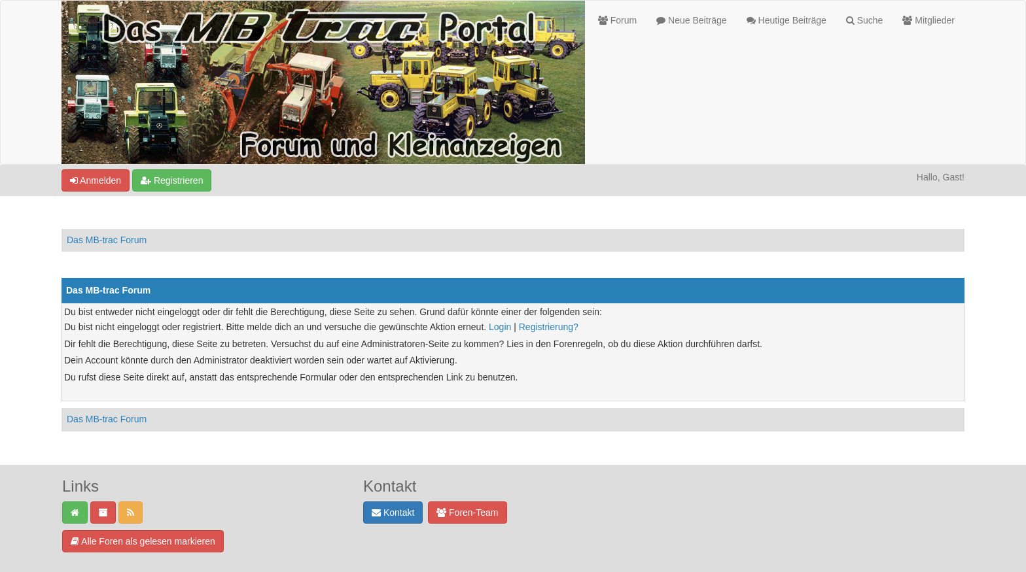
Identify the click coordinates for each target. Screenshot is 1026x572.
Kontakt (393, 512)
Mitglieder (928, 20)
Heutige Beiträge (786, 20)
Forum (617, 20)
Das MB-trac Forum (107, 240)
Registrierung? (548, 327)
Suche (864, 20)
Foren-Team (467, 512)
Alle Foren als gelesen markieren (143, 541)
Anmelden (95, 180)
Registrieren (172, 180)
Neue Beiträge (691, 20)
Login (500, 327)
